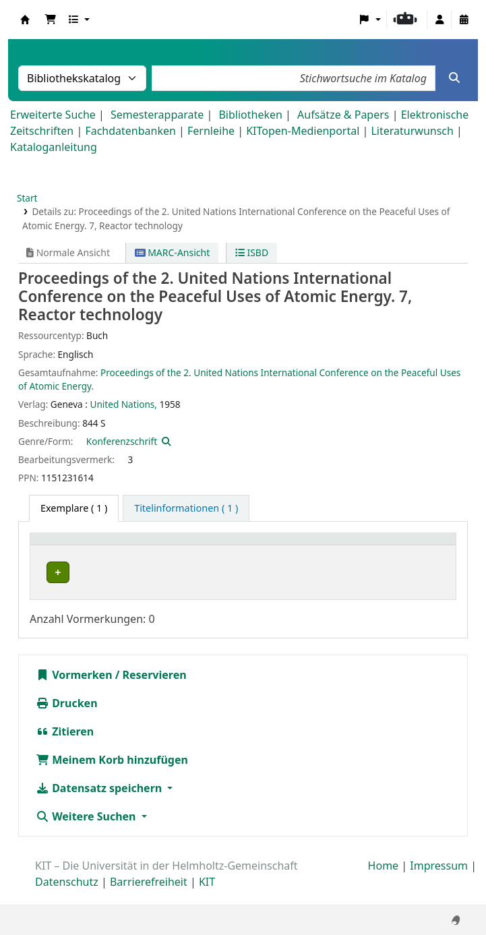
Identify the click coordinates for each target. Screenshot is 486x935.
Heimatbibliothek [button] (78, 545)
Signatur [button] (244, 545)
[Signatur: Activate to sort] (252, 546)
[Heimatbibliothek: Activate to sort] (86, 546)
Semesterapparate (157, 114)
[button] (50, 19)
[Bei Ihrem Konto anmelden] (439, 19)
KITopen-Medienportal (302, 130)
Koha (25, 19)
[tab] (186, 508)
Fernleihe (211, 130)
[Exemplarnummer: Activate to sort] (343, 546)
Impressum (439, 880)
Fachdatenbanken (130, 130)
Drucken (67, 718)
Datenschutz (66, 896)
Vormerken (74, 689)
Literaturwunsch (412, 130)
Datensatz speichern (100, 802)
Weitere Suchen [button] (87, 831)
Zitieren (65, 746)
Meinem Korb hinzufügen (112, 774)
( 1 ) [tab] (73, 508)
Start (27, 197)
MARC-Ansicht (172, 252)
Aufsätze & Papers (343, 114)
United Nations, (123, 404)
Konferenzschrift (121, 441)
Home (383, 880)
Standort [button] (169, 545)
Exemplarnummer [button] (336, 545)
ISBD (251, 252)
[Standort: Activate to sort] (180, 546)
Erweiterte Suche (53, 114)
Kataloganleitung (53, 147)
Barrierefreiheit (148, 896)
